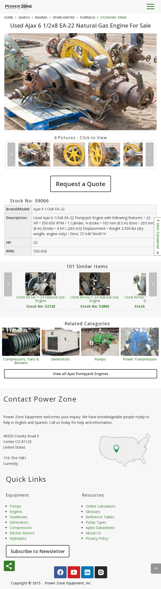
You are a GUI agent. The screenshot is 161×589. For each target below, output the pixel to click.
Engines (16, 511)
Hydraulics (18, 538)
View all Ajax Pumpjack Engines (80, 373)
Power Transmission (140, 359)
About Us (93, 533)
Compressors (21, 527)
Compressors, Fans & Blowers (21, 361)
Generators (60, 359)
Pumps (100, 359)
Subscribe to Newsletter (37, 551)
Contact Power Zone (40, 399)
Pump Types (96, 522)
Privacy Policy (97, 538)
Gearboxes (19, 516)
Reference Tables (100, 516)
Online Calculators (101, 506)
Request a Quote (80, 183)
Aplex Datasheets (100, 527)
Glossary (93, 511)
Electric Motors (22, 533)
